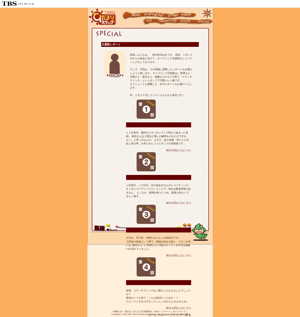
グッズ (187, 22)
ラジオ (190, 13)
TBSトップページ (162, 311)
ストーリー (172, 13)
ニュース (132, 13)
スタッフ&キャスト (154, 13)
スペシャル (205, 22)
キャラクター (146, 22)
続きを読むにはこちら (178, 150)
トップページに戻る (207, 13)
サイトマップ (179, 311)
